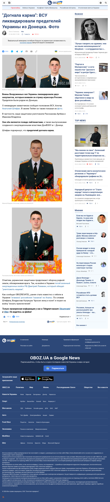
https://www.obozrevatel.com (75, 453)
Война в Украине (29, 8)
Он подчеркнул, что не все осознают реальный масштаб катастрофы (85, 106)
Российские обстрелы (68, 8)
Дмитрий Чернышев (82, 315)
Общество (88, 387)
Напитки (31, 422)
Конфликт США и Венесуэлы (47, 8)
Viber (6, 312)
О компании (24, 340)
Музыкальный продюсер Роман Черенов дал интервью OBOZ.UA (91, 53)
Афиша (22, 443)
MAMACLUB (39, 436)
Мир (31, 387)
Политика (20, 387)
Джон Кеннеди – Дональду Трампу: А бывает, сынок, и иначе (86, 280)
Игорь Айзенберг (81, 271)
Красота (37, 443)
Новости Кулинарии (43, 422)
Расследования (63, 387)
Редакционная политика (17, 322)
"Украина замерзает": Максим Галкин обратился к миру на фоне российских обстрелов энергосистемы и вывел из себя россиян (86, 96)
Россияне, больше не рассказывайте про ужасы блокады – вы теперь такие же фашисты (85, 310)
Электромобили (35, 415)
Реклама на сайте (26, 345)
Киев (22, 394)
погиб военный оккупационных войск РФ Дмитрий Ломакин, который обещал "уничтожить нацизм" (36, 286)
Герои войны (15, 8)
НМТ (56, 408)
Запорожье (37, 394)
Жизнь (46, 387)
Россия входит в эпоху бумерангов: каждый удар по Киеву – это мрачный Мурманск (85, 250)
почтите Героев (26, 43)
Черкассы (52, 394)
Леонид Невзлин (81, 241)
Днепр (45, 394)
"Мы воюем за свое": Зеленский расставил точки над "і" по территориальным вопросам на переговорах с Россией (90, 153)
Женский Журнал (54, 443)
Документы (46, 345)
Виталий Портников (82, 223)
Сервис (51, 415)
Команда (45, 340)
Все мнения (80, 325)
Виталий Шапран (81, 301)
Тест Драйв (24, 415)
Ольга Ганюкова (14, 31)
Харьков (28, 394)
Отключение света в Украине (88, 8)
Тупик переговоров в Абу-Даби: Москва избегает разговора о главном (87, 235)
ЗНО (51, 408)
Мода (44, 443)
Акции (45, 415)
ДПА (46, 408)
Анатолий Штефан (11, 108)
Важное (79, 14)
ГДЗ (21, 408)
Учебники (28, 408)
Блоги (72, 387)
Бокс (44, 401)
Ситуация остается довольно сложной (89, 180)
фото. (60, 108)
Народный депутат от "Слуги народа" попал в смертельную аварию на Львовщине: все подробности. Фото (89, 192)
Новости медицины (27, 436)
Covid (47, 436)
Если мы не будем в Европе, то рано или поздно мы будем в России (84, 218)
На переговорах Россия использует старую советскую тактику (86, 265)
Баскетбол (30, 401)
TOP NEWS (80, 120)
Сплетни (30, 443)
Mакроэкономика (41, 429)
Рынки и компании (26, 429)
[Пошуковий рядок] (106, 2)
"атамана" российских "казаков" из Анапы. (32, 297)
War (22, 31)
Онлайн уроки (38, 408)
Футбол (22, 401)
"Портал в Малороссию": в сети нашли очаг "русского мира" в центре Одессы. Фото (86, 68)
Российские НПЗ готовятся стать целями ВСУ (86, 295)
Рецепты (23, 422)
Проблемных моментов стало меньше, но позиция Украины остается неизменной (90, 160)
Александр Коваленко (83, 256)
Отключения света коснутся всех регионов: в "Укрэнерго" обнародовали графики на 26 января (90, 174)
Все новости (103, 387)
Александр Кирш (81, 286)
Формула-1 (51, 401)
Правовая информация (71, 340)
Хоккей (38, 401)
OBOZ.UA (99, 457)
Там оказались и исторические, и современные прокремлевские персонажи (85, 78)
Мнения (79, 210)
